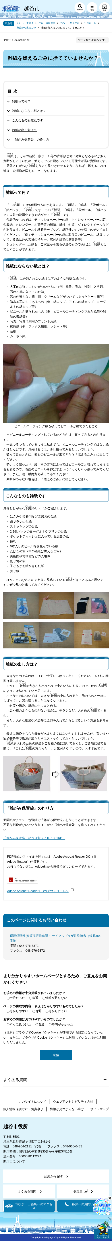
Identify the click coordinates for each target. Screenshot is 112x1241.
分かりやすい (19, 1011)
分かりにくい (57, 1011)
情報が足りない (56, 998)
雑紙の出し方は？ (24, 130)
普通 (35, 998)
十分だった (17, 998)
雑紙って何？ (21, 101)
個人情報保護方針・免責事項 (23, 1109)
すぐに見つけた (20, 1024)
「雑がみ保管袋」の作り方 (30, 139)
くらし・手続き (25, 23)
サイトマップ (99, 1109)
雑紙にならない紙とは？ (29, 111)
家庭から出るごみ (26, 27)
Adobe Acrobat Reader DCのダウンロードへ (40, 891)
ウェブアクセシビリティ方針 (73, 1101)
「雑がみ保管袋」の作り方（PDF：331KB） (34, 838)
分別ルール (90, 23)
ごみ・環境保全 (46, 23)
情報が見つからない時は (67, 1109)
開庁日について (14, 1161)
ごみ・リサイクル (69, 23)
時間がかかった (62, 1024)
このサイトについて (32, 1101)
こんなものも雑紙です (27, 120)
